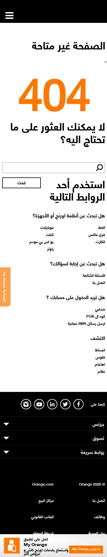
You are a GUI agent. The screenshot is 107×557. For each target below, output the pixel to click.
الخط (101, 227)
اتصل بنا (98, 282)
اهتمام (100, 364)
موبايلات (47, 227)
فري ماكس (96, 234)
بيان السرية (96, 532)
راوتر (50, 248)
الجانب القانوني (42, 516)
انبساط (100, 349)
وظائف (99, 516)
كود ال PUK (95, 316)
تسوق (98, 437)
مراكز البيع (46, 500)
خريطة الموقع (43, 532)
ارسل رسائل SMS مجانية (86, 323)
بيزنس (98, 423)
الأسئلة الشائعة (94, 275)
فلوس (100, 357)
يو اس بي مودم (41, 241)
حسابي (100, 309)
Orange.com (43, 483)
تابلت (50, 234)
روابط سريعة (92, 451)
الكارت (100, 241)
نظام (101, 371)
